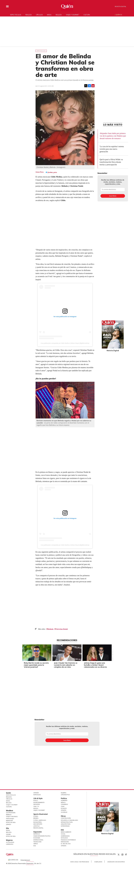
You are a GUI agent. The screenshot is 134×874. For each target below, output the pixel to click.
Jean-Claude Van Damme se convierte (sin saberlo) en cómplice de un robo (65, 665)
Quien (118, 854)
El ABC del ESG (66, 843)
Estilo (35, 800)
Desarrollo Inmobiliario (69, 820)
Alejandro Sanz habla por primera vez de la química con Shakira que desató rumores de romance (113, 135)
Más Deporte (37, 824)
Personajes (10, 818)
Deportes (36, 804)
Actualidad (10, 842)
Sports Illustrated (40, 814)
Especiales (37, 794)
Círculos (39, 15)
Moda (49, 15)
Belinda (50, 629)
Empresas (36, 834)
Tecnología (37, 841)
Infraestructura (67, 822)
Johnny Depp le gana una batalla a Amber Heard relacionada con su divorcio (95, 665)
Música (35, 808)
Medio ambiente (66, 832)
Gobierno (64, 800)
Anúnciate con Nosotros (116, 862)
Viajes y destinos (12, 816)
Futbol (35, 816)
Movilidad (64, 838)
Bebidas (8, 814)
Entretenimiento (38, 802)
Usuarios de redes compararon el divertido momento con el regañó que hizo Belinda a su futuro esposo (63, 424)
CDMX (62, 806)
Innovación (65, 841)
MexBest (9, 810)
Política (64, 798)
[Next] (112, 652)
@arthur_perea (52, 172)
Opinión (36, 792)
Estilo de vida (11, 836)
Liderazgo (9, 844)
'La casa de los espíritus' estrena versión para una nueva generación (112, 149)
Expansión (37, 832)
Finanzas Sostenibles (68, 840)
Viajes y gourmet (72, 15)
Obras (35, 843)
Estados (64, 808)
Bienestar (9, 820)
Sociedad (64, 812)
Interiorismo (65, 826)
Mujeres (9, 840)
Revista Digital (120, 6)
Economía (36, 838)
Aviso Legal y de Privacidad (79, 862)
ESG (34, 845)
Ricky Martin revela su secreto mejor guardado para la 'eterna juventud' (36, 665)
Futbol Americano (39, 820)
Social (63, 834)
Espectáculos (15, 15)
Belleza (59, 15)
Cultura (87, 15)
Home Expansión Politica (41, 836)
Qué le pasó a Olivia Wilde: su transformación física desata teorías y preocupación (111, 162)
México (63, 802)
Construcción (66, 818)
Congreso (64, 804)
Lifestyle (36, 826)
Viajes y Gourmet (11, 804)
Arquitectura (65, 824)
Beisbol (36, 818)
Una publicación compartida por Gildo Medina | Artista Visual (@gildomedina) (65, 343)
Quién (8, 793)
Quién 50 (119, 15)
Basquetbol (37, 822)
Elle (7, 828)
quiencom (127, 854)
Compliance (98, 862)
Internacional (38, 840)
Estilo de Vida (11, 822)
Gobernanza (65, 836)
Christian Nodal (62, 629)
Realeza (28, 15)
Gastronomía (10, 812)
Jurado (8, 824)
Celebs (8, 834)
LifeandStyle (65, 794)
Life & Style (37, 798)
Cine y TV (36, 806)
